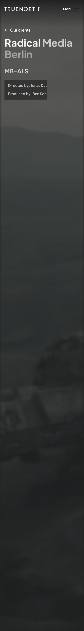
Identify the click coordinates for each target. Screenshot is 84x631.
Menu (71, 8)
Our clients (17, 29)
